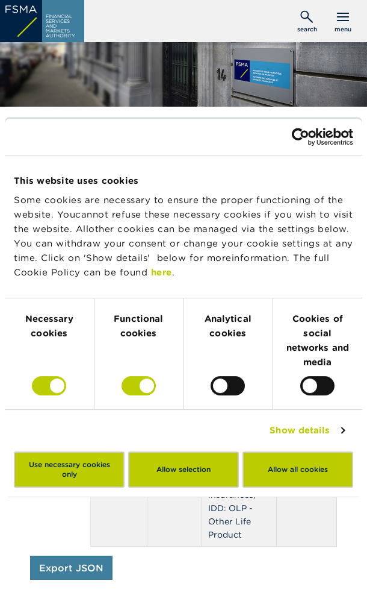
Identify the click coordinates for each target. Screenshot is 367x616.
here (161, 272)
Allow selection (183, 469)
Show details (300, 430)
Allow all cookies (298, 469)
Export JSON (71, 568)
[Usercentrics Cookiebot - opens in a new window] (300, 137)
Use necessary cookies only (69, 469)
